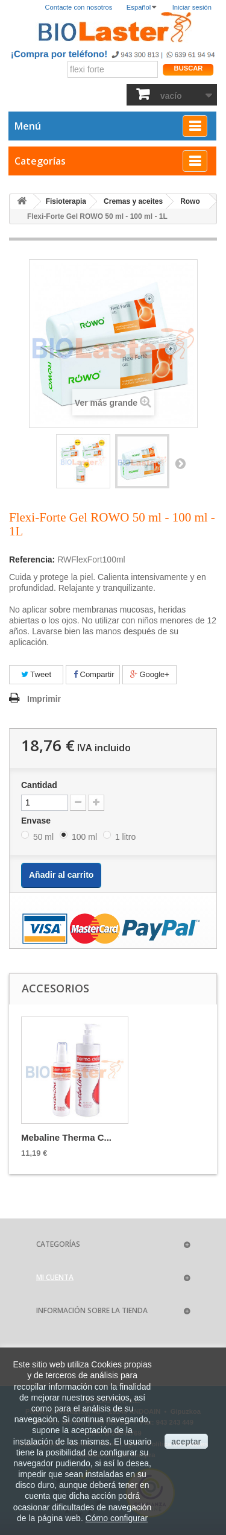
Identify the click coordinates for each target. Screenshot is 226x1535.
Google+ (149, 674)
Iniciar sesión (192, 7)
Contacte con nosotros (79, 7)
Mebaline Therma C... (66, 1137)
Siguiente (180, 463)
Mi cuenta (55, 1277)
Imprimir (44, 699)
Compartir (94, 674)
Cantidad (39, 785)
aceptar (186, 1441)
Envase (37, 820)
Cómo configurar (117, 1518)
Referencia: (32, 559)
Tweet (36, 674)
